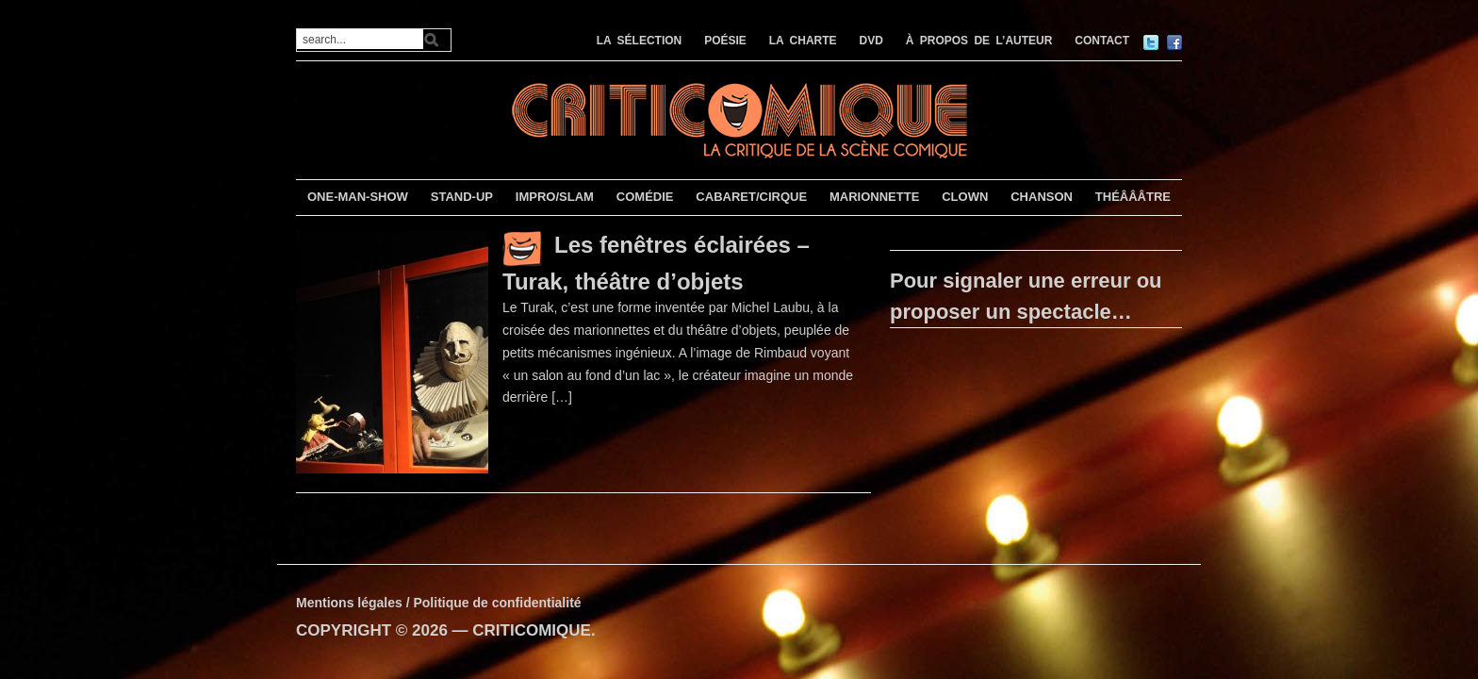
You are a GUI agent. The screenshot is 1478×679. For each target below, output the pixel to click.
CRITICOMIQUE (531, 630)
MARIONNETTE (874, 197)
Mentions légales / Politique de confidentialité (439, 602)
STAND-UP (462, 197)
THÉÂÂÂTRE (1133, 197)
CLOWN (965, 197)
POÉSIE (725, 40)
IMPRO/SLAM (555, 197)
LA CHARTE (803, 40)
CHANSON (1041, 197)
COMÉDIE (645, 197)
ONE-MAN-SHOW (357, 197)
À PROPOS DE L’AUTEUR (979, 40)
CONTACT (1102, 40)
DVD (871, 40)
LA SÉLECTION (639, 40)
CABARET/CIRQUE (751, 197)
